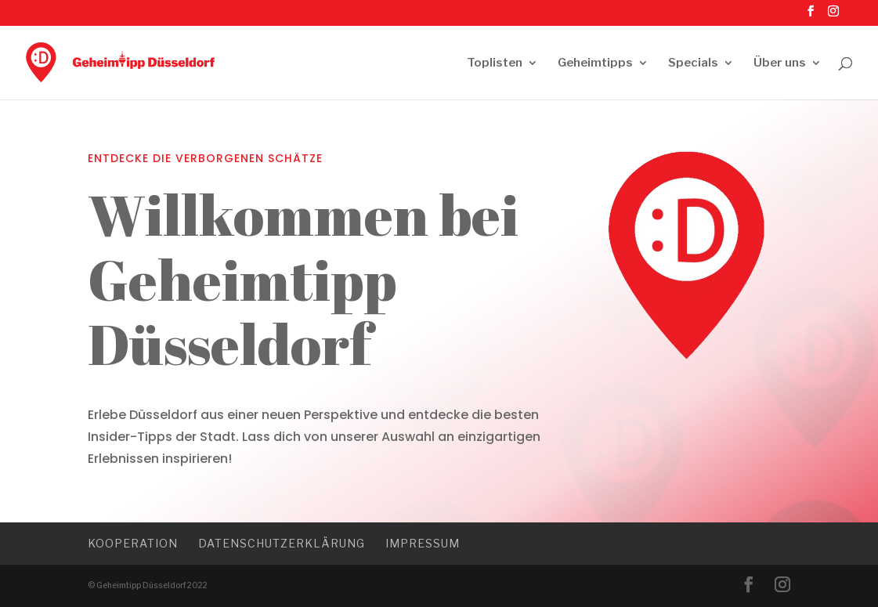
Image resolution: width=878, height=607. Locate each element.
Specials (693, 63)
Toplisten (494, 63)
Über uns (779, 63)
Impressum (422, 543)
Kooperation (133, 543)
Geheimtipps (595, 63)
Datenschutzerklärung (281, 543)
